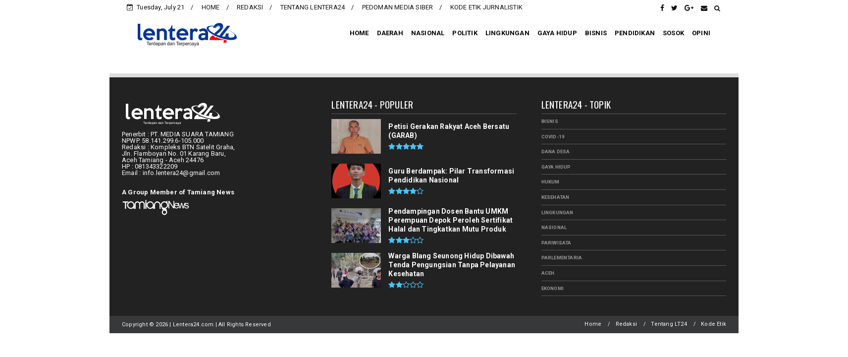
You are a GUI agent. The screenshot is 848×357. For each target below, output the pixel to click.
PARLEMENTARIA (562, 257)
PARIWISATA (556, 242)
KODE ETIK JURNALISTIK (486, 7)
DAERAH (390, 33)
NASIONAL (428, 33)
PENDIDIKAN (635, 33)
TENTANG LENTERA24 (312, 7)
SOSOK (673, 33)
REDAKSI (250, 7)
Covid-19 (553, 136)
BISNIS (596, 33)
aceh (548, 273)
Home (592, 324)
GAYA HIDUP (557, 33)
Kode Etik (713, 324)
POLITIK (464, 33)
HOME (211, 7)
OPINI (701, 33)
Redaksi (626, 324)
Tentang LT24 (669, 324)
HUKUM (550, 181)
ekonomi (552, 288)
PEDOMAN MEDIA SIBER (397, 7)
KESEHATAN (555, 197)
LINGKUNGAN (507, 33)
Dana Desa (555, 151)
